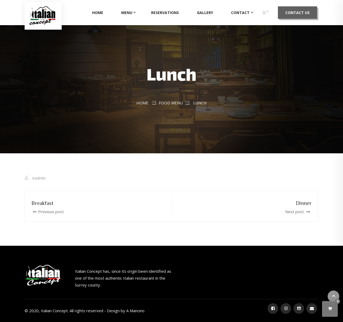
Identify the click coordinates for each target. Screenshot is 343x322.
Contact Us (297, 12)
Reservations (165, 12)
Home (97, 12)
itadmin (39, 178)
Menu (126, 12)
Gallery (205, 12)
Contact (240, 12)
